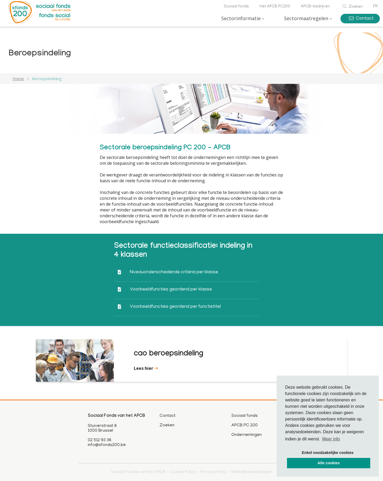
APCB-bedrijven (315, 7)
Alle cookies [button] (329, 463)
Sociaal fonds (236, 7)
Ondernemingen (246, 435)
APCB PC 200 (244, 425)
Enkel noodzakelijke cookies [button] (327, 452)
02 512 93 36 (99, 440)
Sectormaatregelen (306, 18)
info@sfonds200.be (107, 445)
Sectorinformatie (241, 18)
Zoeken (353, 7)
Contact (361, 18)
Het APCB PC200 (275, 7)
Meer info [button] (331, 439)
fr (375, 7)
